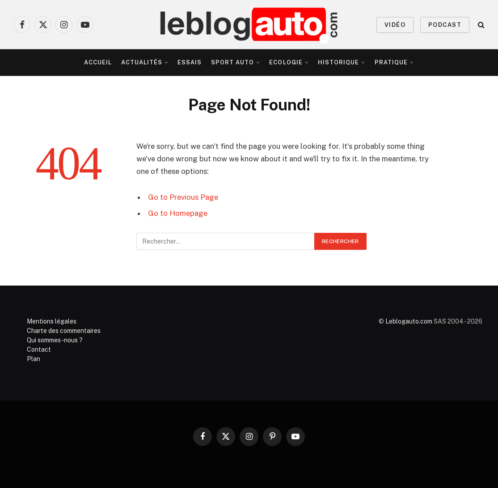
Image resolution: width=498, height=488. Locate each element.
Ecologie (285, 62)
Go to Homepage (177, 213)
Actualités (141, 62)
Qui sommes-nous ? (55, 340)
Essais (189, 62)
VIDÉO (394, 24)
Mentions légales (51, 321)
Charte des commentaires (64, 330)
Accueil (98, 62)
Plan (33, 358)
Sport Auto (232, 62)
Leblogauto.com (408, 321)
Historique (338, 62)
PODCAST (444, 24)
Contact (39, 349)
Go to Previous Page (183, 197)
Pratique (391, 62)
